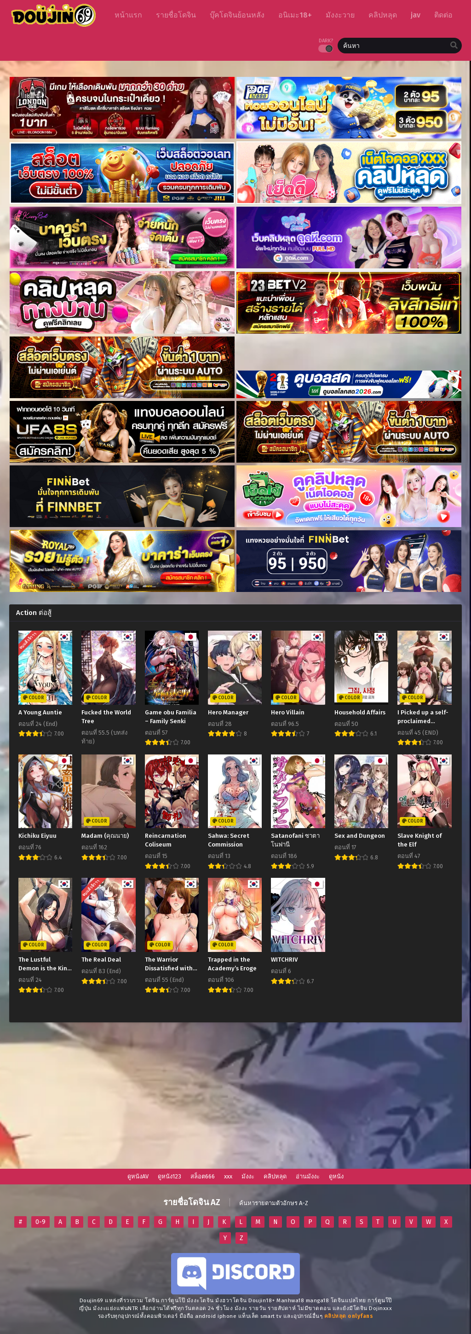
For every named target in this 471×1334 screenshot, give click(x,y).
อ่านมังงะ (308, 1176)
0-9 (40, 1222)
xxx (228, 1176)
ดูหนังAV (138, 1176)
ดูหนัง (336, 1176)
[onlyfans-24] (348, 1316)
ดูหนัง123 (169, 1176)
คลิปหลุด (275, 1176)
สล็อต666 (202, 1176)
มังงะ (247, 1176)
